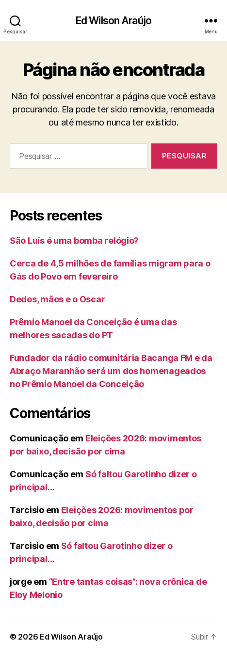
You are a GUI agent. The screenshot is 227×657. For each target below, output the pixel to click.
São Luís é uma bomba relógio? (74, 240)
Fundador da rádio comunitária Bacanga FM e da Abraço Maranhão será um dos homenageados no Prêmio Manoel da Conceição (111, 371)
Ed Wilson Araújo (113, 21)
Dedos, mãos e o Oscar (57, 299)
